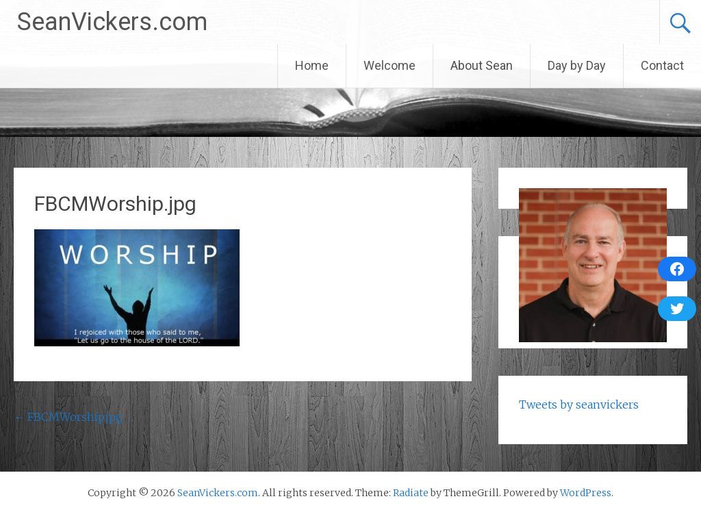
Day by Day (577, 65)
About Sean (481, 65)
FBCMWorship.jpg (68, 417)
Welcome (390, 65)
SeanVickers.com (112, 22)
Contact (662, 65)
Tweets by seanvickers (579, 404)
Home (312, 65)
